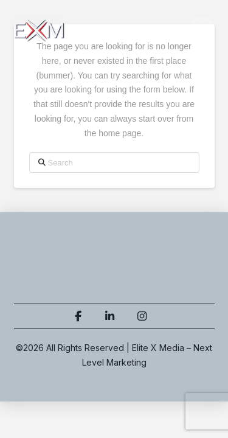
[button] (202, 30)
